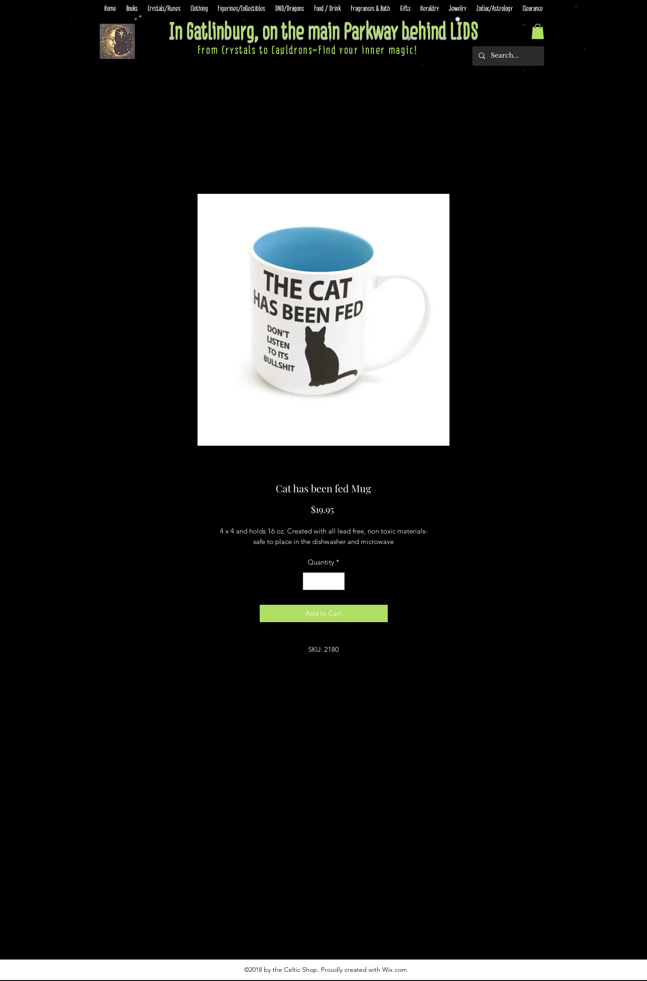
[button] (537, 31)
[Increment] (337, 581)
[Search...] (508, 56)
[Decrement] (310, 581)
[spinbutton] (323, 581)
